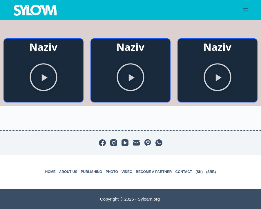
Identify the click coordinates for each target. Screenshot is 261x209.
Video (127, 172)
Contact (183, 172)
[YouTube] (125, 142)
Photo (112, 172)
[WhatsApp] (158, 142)
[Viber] (147, 142)
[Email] (136, 142)
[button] (43, 78)
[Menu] (245, 10)
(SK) (199, 172)
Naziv (43, 47)
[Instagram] (113, 142)
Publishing (91, 172)
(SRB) (211, 172)
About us (68, 172)
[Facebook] (102, 142)
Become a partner (154, 172)
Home (50, 172)
